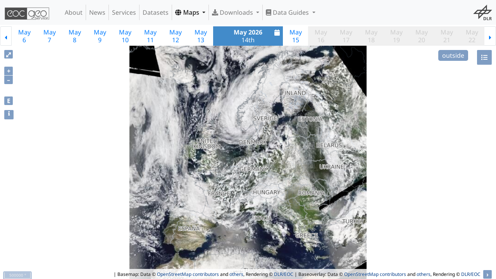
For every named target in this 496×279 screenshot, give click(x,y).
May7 (49, 36)
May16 (321, 36)
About (74, 12)
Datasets (156, 12)
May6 (24, 36)
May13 (201, 36)
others (236, 274)
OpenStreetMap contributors (188, 274)
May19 (396, 36)
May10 (125, 36)
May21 (447, 36)
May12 (175, 36)
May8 (75, 36)
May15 (295, 36)
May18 (371, 36)
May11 (150, 36)
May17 (346, 36)
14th (258, 36)
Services (124, 12)
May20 (421, 36)
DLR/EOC (283, 274)
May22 (472, 36)
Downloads (233, 12)
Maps (188, 12)
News (97, 12)
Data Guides (288, 12)
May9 (100, 36)
